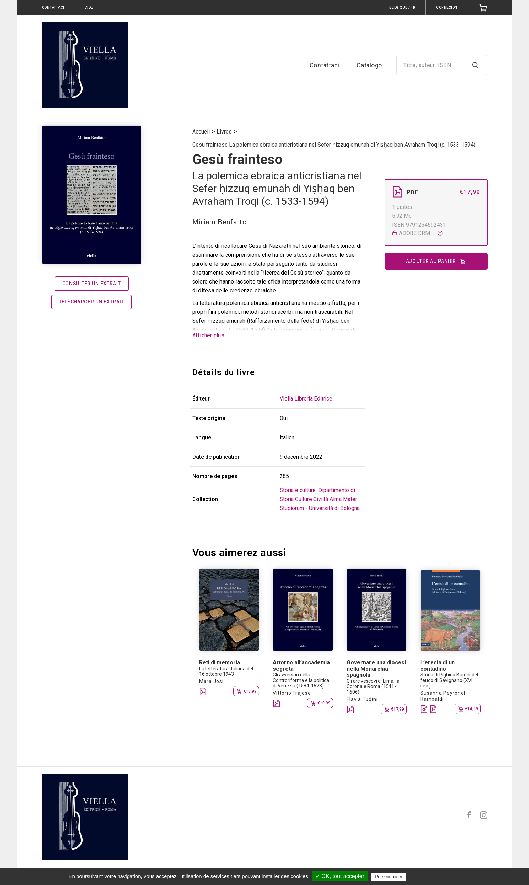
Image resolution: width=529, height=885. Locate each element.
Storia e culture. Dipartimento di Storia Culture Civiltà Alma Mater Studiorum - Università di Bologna (320, 499)
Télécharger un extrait (91, 302)
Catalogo (369, 65)
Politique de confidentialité (437, 876)
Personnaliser (388, 876)
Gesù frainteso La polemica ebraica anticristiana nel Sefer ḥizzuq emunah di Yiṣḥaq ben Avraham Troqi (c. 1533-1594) (333, 144)
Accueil (201, 131)
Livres (224, 131)
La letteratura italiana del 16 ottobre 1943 (226, 671)
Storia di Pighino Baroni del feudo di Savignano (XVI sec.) (449, 680)
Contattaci (324, 65)
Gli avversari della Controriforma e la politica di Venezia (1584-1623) (301, 680)
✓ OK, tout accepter (339, 876)
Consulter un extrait (91, 283)
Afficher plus (208, 335)
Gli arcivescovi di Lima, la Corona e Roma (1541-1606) (373, 686)
